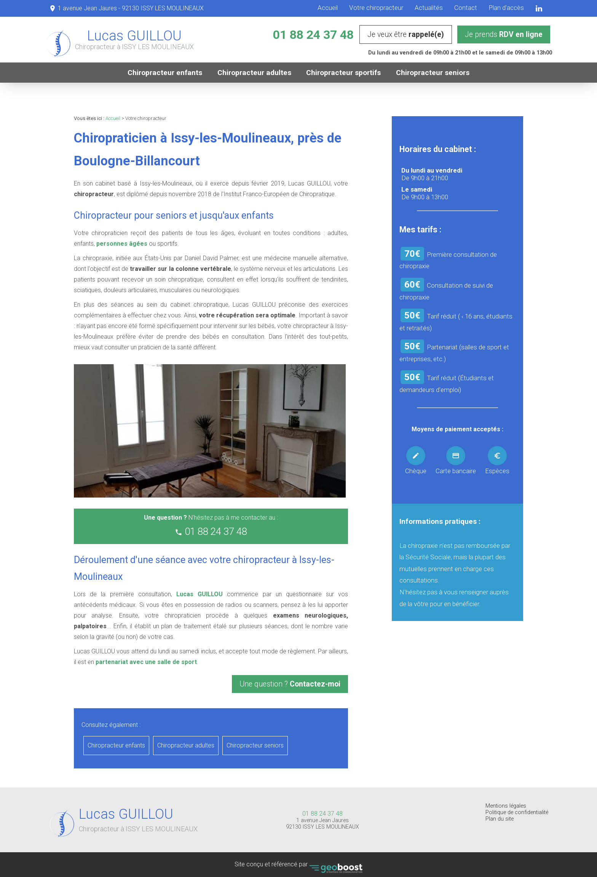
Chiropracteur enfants (164, 72)
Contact (465, 7)
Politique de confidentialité (516, 812)
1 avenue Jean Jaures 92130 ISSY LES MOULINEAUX (322, 823)
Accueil (328, 7)
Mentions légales (505, 806)
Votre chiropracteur (376, 7)
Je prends (504, 34)
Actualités (429, 7)
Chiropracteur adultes (254, 72)
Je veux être (405, 34)
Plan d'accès (506, 7)
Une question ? (289, 684)
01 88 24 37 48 (313, 34)
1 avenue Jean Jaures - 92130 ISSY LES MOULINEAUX (131, 8)
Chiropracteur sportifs (344, 72)
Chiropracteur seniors (433, 72)
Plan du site (499, 819)
